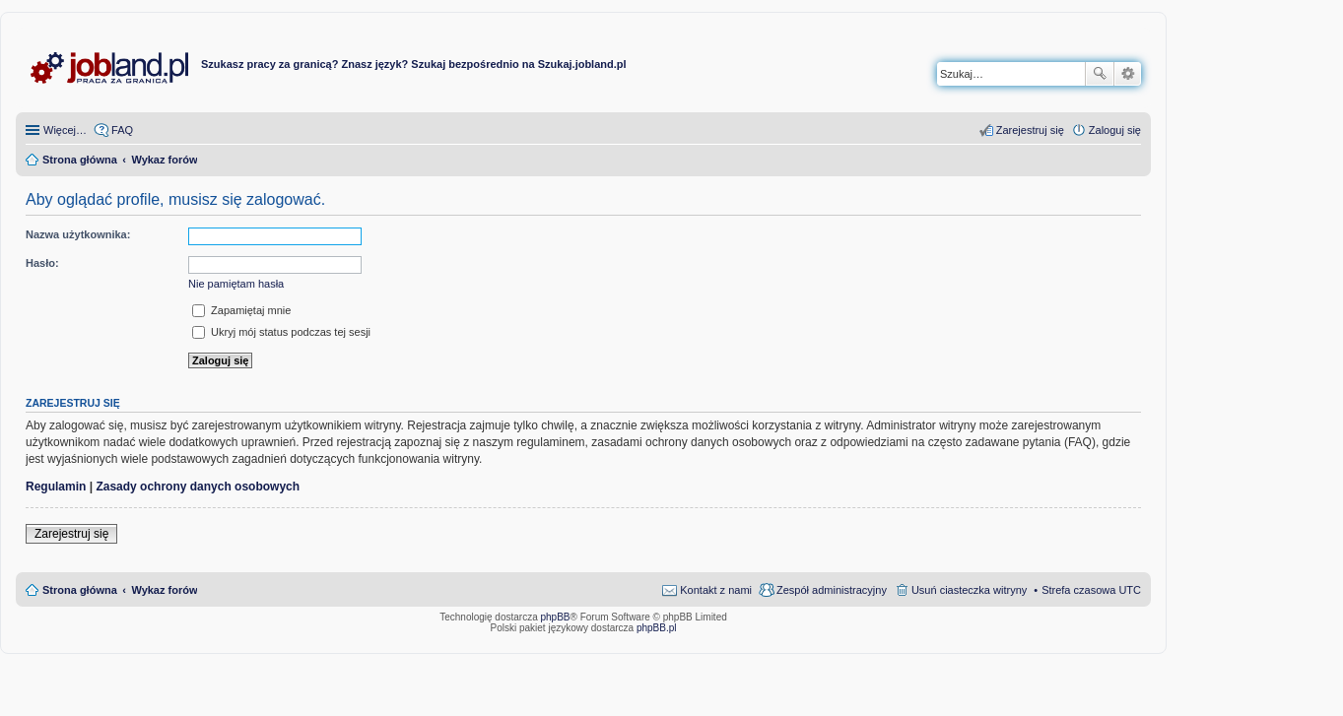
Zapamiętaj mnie (241, 310)
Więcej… (65, 130)
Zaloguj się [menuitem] (1115, 130)
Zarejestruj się (71, 534)
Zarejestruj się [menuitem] (1030, 130)
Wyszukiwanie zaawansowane (1127, 74)
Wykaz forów (164, 590)
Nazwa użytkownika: (78, 234)
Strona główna (79, 590)
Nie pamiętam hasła (236, 284)
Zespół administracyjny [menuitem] (831, 590)
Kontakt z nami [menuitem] (716, 590)
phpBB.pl (657, 627)
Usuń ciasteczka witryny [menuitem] (969, 590)
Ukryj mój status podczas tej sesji (281, 332)
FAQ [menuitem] (122, 130)
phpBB (556, 617)
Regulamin (56, 486)
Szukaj (1099, 74)
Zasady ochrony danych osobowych (198, 486)
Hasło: (42, 263)
